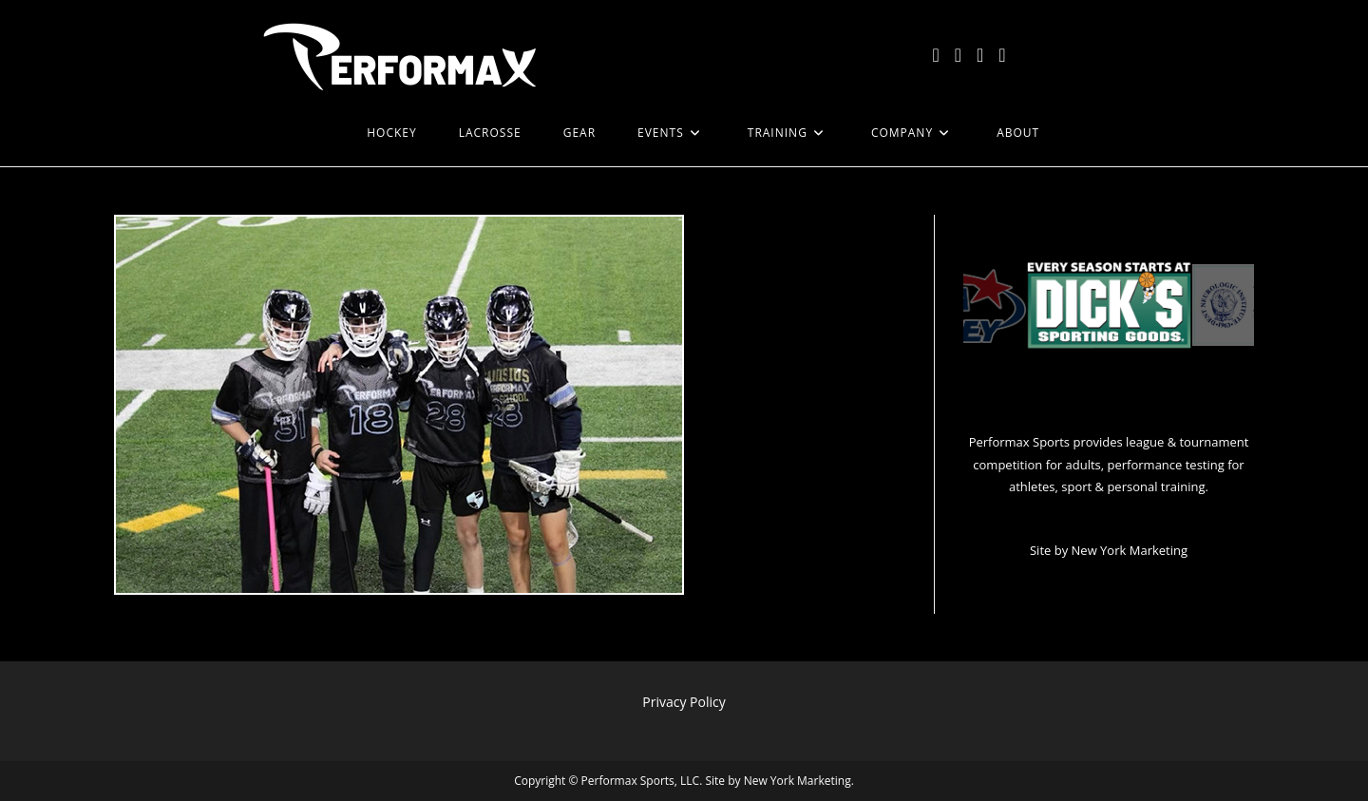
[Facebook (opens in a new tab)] (958, 55)
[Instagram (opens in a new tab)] (980, 55)
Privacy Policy (683, 702)
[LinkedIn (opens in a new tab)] (1002, 55)
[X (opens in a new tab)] (935, 55)
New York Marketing (1130, 550)
